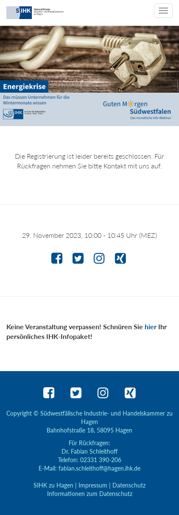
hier (151, 326)
